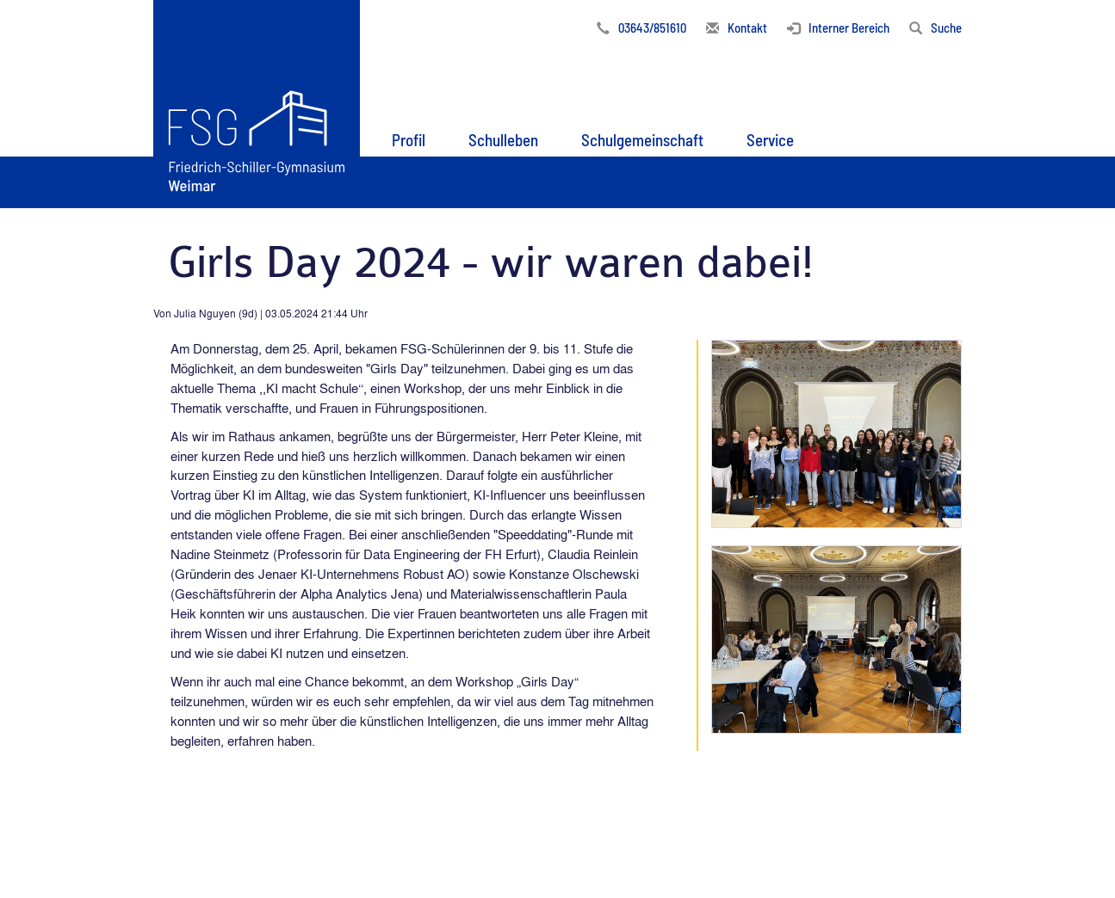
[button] (408, 136)
